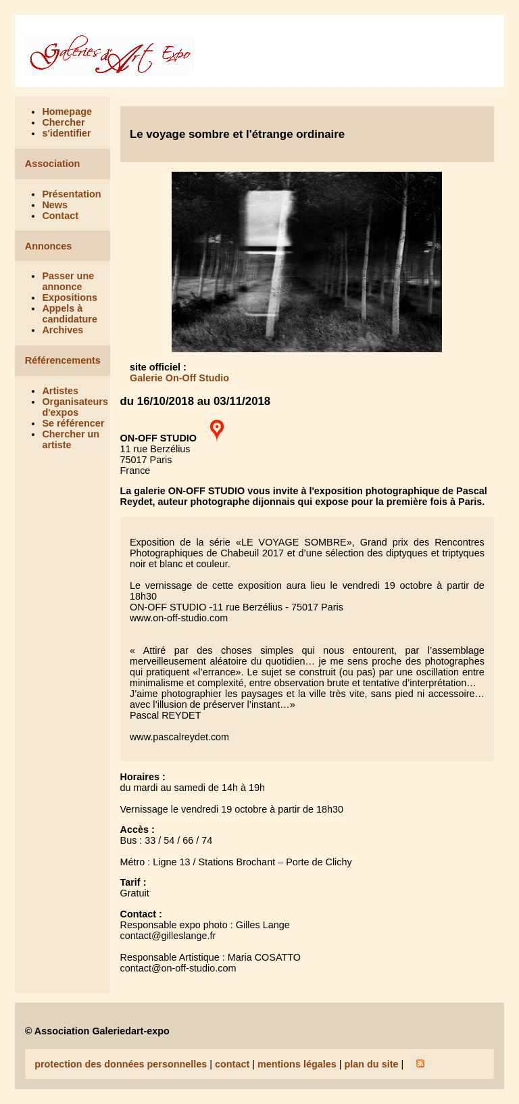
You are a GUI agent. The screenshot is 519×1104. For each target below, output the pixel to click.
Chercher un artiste (70, 439)
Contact (60, 215)
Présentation (71, 194)
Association (52, 163)
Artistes (60, 390)
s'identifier (66, 133)
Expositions (69, 297)
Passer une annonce (68, 281)
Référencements (63, 360)
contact (232, 1064)
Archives (62, 330)
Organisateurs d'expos (75, 407)
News (55, 204)
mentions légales (297, 1064)
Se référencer (73, 423)
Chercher (63, 122)
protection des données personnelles (120, 1064)
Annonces (48, 246)
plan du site (371, 1064)
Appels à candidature (69, 314)
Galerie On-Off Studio (179, 378)
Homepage (67, 111)
